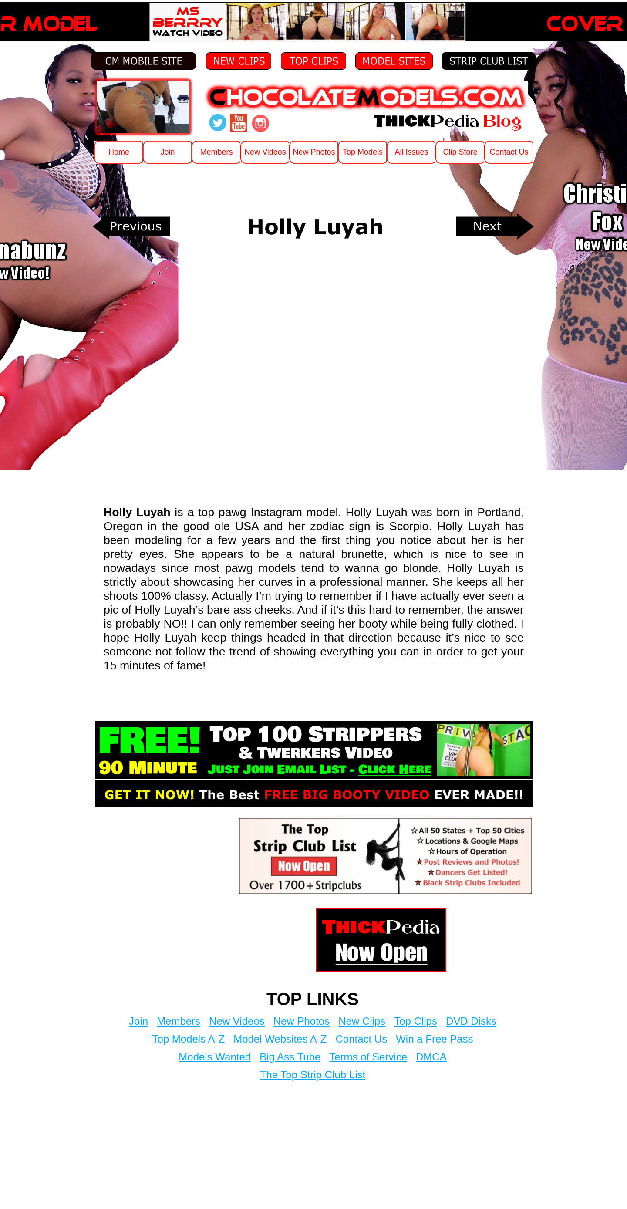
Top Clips (415, 1021)
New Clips (361, 1021)
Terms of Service (368, 1057)
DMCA (431, 1057)
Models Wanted (215, 1057)
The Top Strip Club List (312, 1075)
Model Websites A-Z (280, 1039)
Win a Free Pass (434, 1039)
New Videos (237, 1021)
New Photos (301, 1021)
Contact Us (361, 1039)
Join (138, 1021)
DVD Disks (471, 1021)
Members (178, 1021)
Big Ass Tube (290, 1057)
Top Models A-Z (188, 1039)
